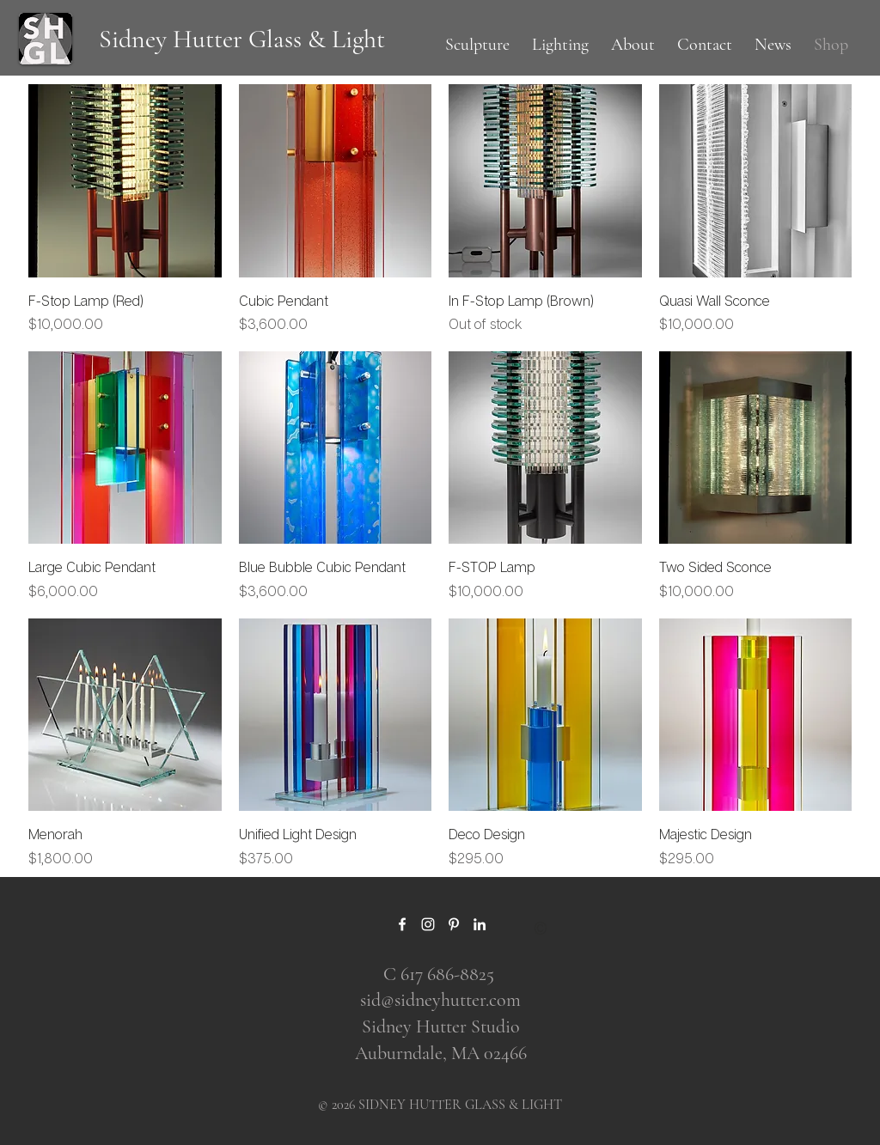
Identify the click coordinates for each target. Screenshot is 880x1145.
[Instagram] (428, 924)
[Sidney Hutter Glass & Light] (241, 39)
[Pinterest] (453, 924)
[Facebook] (402, 924)
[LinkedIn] (479, 924)
